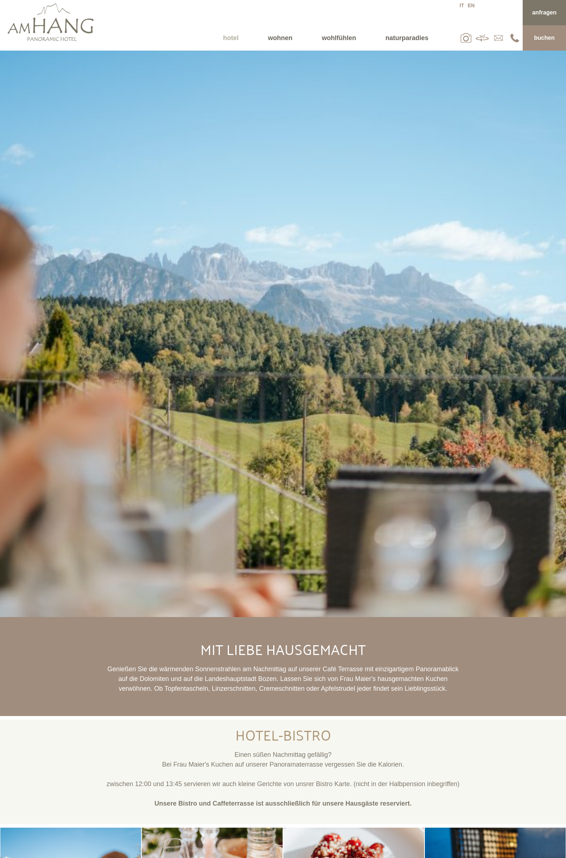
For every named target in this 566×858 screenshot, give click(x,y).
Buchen (544, 38)
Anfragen (544, 12)
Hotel (231, 38)
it (462, 5)
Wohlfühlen (339, 38)
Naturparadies (407, 38)
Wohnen (280, 38)
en (470, 5)
